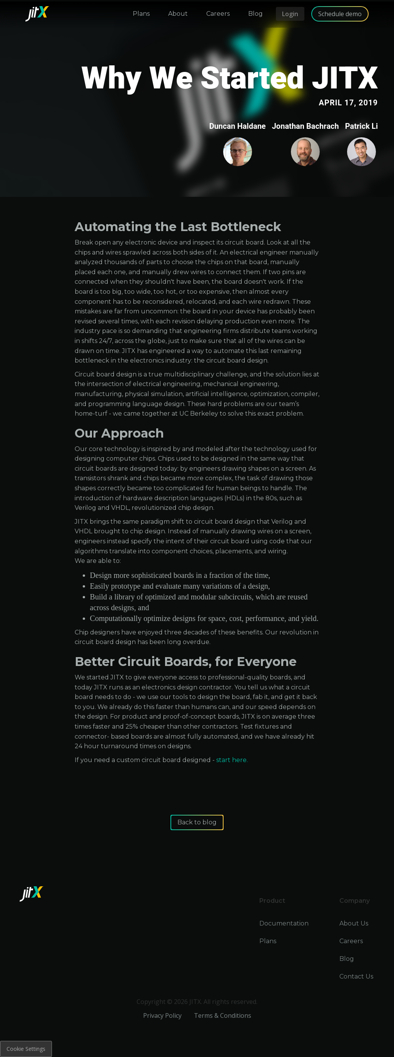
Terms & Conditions (222, 1015)
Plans (267, 941)
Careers (351, 941)
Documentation (284, 923)
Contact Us (356, 976)
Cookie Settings (26, 1048)
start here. (232, 760)
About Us (353, 923)
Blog (346, 958)
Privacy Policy (162, 1015)
